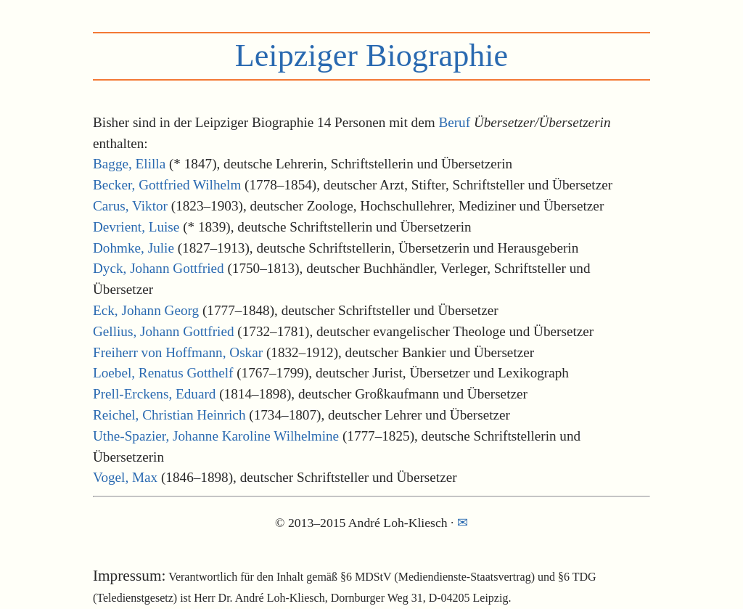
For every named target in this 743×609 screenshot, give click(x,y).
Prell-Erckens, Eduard (154, 393)
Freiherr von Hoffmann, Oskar (178, 352)
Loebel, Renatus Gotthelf (163, 372)
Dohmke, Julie (133, 248)
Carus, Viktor (130, 205)
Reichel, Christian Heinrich (169, 414)
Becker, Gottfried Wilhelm (167, 184)
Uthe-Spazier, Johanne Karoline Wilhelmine (216, 436)
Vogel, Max (125, 477)
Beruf (454, 122)
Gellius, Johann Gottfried (163, 331)
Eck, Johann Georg (146, 310)
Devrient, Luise (136, 226)
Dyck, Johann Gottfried (158, 268)
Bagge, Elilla (129, 163)
